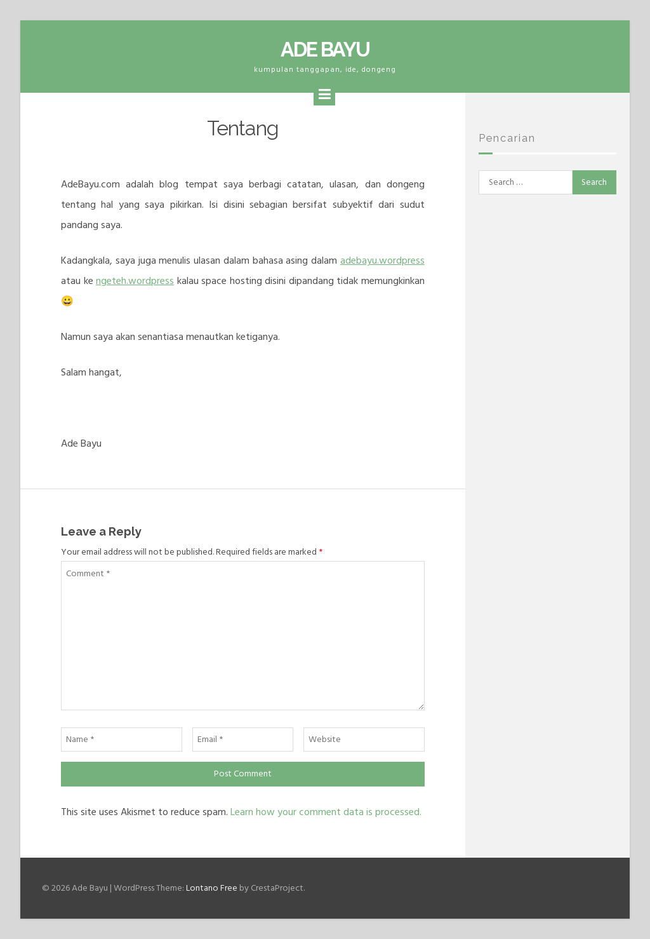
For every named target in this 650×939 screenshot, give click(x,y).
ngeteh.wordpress (135, 281)
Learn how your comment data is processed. (325, 812)
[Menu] (324, 94)
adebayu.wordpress (382, 260)
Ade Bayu (325, 49)
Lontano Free (211, 888)
